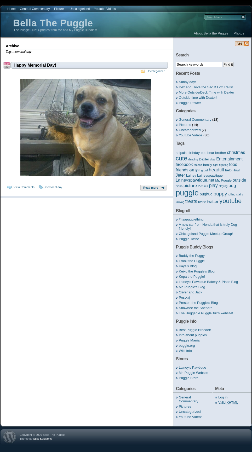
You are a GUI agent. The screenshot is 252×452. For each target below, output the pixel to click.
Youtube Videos (105, 9)
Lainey (191, 175)
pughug (206, 194)
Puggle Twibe (189, 239)
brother (220, 153)
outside (239, 180)
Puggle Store (188, 378)
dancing (193, 159)
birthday (193, 153)
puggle (187, 192)
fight (215, 164)
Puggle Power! (190, 103)
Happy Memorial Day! (35, 65)
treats (191, 201)
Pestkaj (184, 297)
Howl (236, 170)
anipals (181, 153)
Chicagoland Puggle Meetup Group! (206, 234)
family (207, 165)
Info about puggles (193, 335)
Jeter (180, 175)
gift (191, 170)
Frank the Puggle (192, 261)
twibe (202, 202)
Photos (239, 33)
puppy (220, 193)
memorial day (53, 187)
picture (190, 185)
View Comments (24, 187)
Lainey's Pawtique (192, 367)
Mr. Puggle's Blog (192, 287)
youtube (230, 200)
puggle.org (187, 345)
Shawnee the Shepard (196, 308)
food (233, 164)
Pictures (59, 9)
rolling (231, 194)
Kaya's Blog (188, 266)
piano (179, 186)
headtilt (216, 169)
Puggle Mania (189, 340)
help (228, 170)
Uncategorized (80, 9)
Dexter (204, 159)
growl (204, 170)
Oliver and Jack (190, 292)
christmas (236, 152)
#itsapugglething (191, 219)
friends (182, 169)
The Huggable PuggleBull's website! (206, 313)
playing (223, 186)
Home (11, 9)
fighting (223, 164)
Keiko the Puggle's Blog (197, 271)
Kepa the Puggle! (192, 277)
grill (197, 170)
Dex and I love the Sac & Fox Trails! (206, 87)
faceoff (198, 164)
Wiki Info (185, 351)
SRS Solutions (42, 438)
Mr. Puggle (223, 180)
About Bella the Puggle (211, 33)
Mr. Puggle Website (193, 373)
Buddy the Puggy (192, 256)
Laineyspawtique (210, 175)
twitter (212, 201)
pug (232, 185)
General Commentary (35, 9)
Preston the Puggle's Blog (198, 303)
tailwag (180, 202)
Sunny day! (187, 82)
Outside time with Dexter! (198, 98)
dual (212, 159)
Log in (222, 397)
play (213, 185)
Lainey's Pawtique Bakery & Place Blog (208, 282)
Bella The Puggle (53, 23)
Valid (228, 402)
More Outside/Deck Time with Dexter (206, 92)
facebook (184, 164)
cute (181, 158)
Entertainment (229, 159)
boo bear (207, 153)
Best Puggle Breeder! (195, 330)
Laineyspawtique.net (195, 180)
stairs (239, 194)
